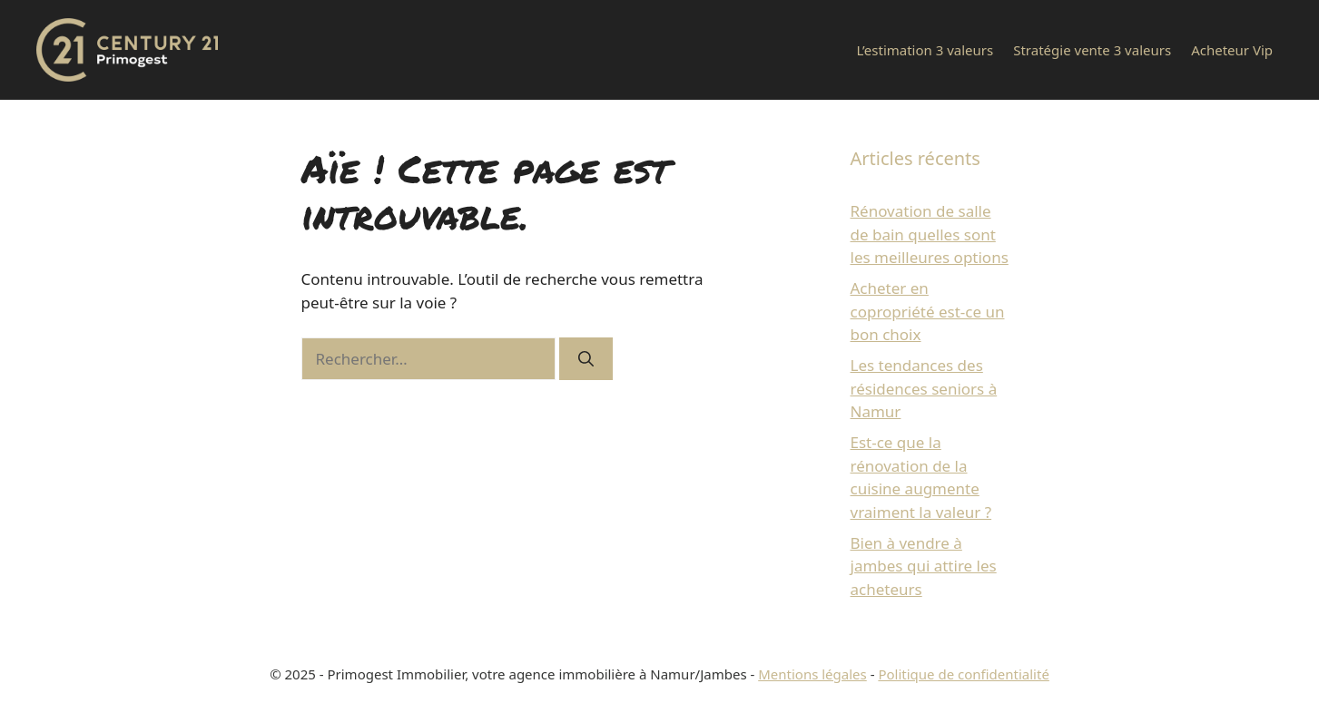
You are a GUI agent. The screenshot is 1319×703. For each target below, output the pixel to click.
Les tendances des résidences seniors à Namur (924, 388)
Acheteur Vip (1232, 50)
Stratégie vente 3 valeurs (1092, 50)
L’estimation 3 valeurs (924, 50)
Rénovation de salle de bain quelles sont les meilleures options (930, 234)
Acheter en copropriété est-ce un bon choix (928, 311)
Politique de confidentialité (963, 674)
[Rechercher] (586, 359)
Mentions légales (812, 674)
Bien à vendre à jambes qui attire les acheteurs (924, 566)
